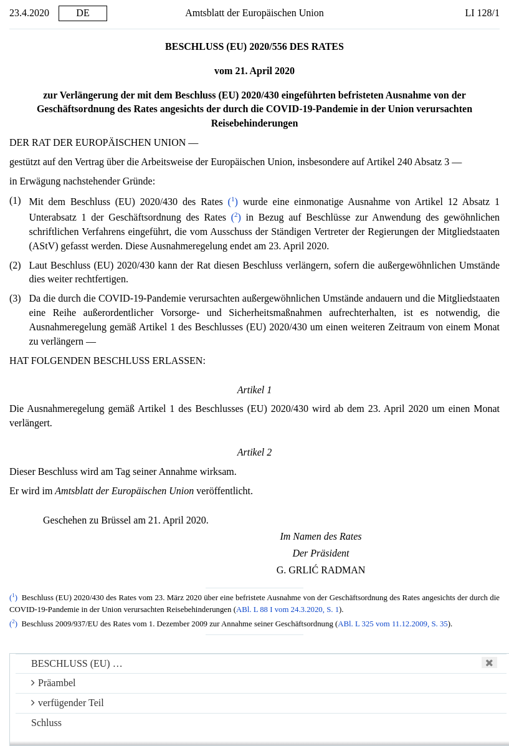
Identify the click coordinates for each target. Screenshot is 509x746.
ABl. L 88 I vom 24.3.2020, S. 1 (287, 609)
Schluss (46, 722)
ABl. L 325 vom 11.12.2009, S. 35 (392, 623)
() (233, 201)
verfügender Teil (67, 702)
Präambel (53, 682)
